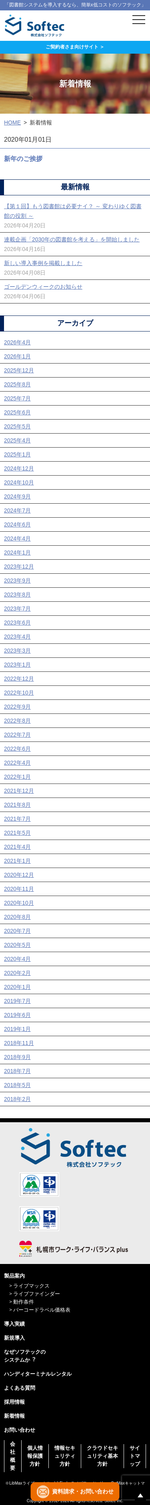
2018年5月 (17, 1085)
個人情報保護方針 (35, 1456)
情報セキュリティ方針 (64, 1456)
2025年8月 (17, 384)
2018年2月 (17, 1099)
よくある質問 (19, 1388)
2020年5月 (17, 945)
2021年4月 (17, 847)
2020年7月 (17, 931)
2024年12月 (19, 468)
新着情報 (14, 1416)
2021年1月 (17, 861)
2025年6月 (17, 412)
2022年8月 (17, 720)
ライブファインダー (36, 1294)
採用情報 (14, 1402)
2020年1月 (17, 987)
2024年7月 (17, 510)
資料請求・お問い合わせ (83, 1491)
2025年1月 (17, 454)
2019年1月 (17, 1029)
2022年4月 (17, 763)
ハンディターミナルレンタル (38, 1374)
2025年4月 (17, 440)
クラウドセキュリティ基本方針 (102, 1456)
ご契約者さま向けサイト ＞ (75, 47)
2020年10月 (19, 903)
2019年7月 (17, 1001)
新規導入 (14, 1338)
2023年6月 (17, 622)
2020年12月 (19, 875)
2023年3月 (17, 650)
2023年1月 (17, 664)
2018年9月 (17, 1057)
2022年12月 (19, 678)
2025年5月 (17, 426)
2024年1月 (17, 552)
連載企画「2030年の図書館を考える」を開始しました (72, 239)
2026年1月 (17, 356)
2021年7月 (17, 819)
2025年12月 (19, 370)
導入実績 (14, 1324)
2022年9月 (17, 706)
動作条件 (23, 1302)
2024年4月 (17, 538)
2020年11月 (19, 889)
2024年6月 (17, 524)
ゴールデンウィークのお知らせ (43, 286)
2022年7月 (17, 734)
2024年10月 (19, 482)
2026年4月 (17, 342)
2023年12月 (19, 566)
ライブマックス (31, 1286)
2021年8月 (17, 805)
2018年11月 (19, 1043)
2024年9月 (17, 496)
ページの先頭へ (140, 1495)
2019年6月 (17, 1015)
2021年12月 (19, 791)
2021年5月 (17, 833)
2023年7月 (17, 608)
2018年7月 (17, 1071)
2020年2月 (17, 973)
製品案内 (14, 1276)
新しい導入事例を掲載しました (43, 263)
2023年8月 (17, 594)
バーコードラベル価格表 (41, 1310)
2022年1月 (17, 777)
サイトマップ (135, 1456)
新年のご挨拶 (23, 158)
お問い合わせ (19, 1430)
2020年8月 (17, 917)
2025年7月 (17, 398)
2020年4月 (17, 959)
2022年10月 (19, 692)
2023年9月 (17, 580)
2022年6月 (17, 748)
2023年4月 (17, 636)
